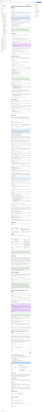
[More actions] (30, 4)
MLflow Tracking (27, 12)
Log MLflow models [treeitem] (5, 31)
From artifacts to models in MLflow (27, 261)
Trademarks (24, 410)
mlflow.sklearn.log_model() (17, 263)
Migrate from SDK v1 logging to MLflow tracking (17, 393)
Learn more (23, 394)
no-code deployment (23, 260)
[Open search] (39, 0)
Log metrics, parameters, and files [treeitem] (5, 30)
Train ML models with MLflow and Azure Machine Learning (18, 392)
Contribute (10, 410)
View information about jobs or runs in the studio (38, 12)
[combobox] (4, 6)
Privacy (12, 410)
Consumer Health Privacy (16, 410)
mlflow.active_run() (27, 79)
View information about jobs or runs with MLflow (38, 11)
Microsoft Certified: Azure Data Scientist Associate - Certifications (17, 402)
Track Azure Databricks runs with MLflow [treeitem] (5, 24)
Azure (13, 4)
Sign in (40, 0)
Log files (35, 8)
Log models (36, 9)
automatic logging (15, 277)
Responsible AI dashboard (13, 261)
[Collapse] (6, 4)
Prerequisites (36, 5)
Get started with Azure (39, 2)
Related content (36, 13)
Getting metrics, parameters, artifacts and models (23, 329)
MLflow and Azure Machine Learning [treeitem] (4, 18)
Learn (11, 4)
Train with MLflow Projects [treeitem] (4, 28)
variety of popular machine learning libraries (17, 275)
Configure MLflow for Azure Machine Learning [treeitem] (5, 21)
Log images (36, 7)
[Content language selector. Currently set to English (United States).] (3, 408)
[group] (21, 86)
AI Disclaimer (2, 410)
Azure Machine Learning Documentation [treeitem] (3, 8)
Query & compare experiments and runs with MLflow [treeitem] (5, 33)
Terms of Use (21, 410)
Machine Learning (15, 4)
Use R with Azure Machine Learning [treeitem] (4, 37)
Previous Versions (5, 410)
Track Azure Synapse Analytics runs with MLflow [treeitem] (5, 27)
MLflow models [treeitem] (4, 19)
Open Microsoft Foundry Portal (33, 2)
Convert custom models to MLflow (25, 264)
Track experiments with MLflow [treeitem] (5, 23)
